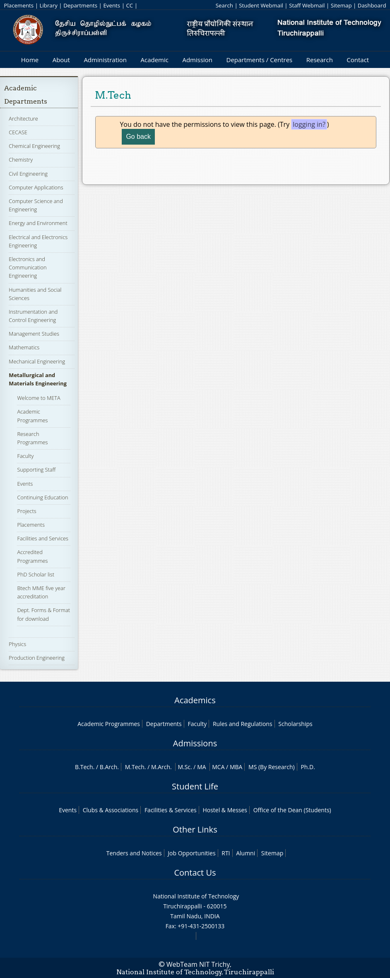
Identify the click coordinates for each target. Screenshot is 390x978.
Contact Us (195, 872)
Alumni (245, 853)
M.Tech (134, 767)
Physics (17, 644)
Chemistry (21, 159)
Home (30, 60)
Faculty (25, 456)
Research (319, 60)
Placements (19, 5)
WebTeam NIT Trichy (198, 964)
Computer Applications (36, 187)
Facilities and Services (42, 538)
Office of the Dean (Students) (292, 810)
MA (201, 767)
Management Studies (34, 333)
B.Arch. (109, 767)
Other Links (195, 829)
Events (111, 5)
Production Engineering (37, 657)
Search (224, 5)
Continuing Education (42, 497)
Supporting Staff (36, 469)
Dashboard (372, 5)
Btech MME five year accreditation (41, 592)
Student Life (195, 786)
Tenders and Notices (134, 853)
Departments (80, 5)
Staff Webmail (307, 5)
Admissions (195, 743)
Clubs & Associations (111, 810)
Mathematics (24, 347)
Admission (197, 60)
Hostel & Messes (224, 810)
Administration (105, 60)
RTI (225, 853)
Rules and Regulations (242, 724)
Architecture (23, 118)
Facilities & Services (170, 810)
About (61, 60)
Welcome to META (38, 398)
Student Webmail (261, 5)
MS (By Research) (271, 767)
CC (129, 5)
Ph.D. (308, 767)
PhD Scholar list (35, 574)
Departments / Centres (259, 60)
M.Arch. (161, 767)
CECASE (18, 132)
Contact (358, 60)
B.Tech (84, 767)
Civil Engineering (28, 173)
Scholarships (295, 724)
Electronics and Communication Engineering (27, 267)
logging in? (309, 124)
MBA (236, 767)
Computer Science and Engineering (36, 205)
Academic (154, 60)
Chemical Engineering (34, 146)
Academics (194, 700)
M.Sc (184, 767)
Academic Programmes (108, 724)
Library (48, 5)
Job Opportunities (191, 853)
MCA (218, 767)
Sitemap (341, 5)
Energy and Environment (38, 223)
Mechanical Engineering (37, 361)
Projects (26, 511)
